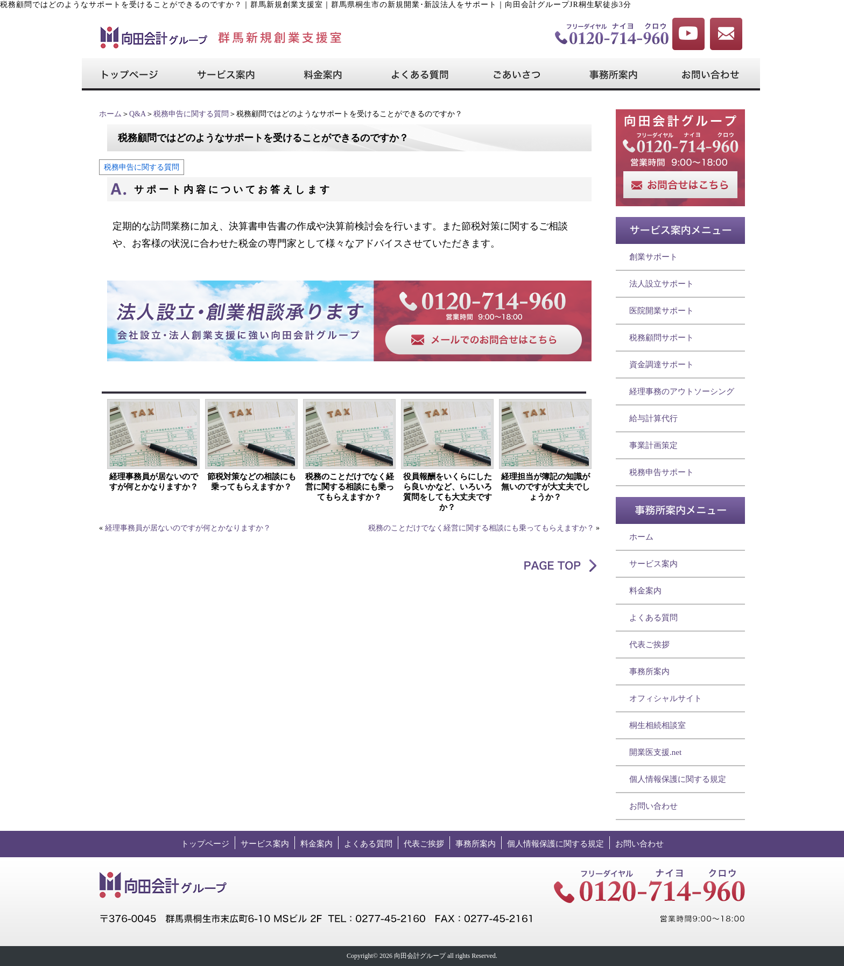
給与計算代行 (653, 418)
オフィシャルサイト (665, 698)
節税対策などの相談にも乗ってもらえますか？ (251, 481)
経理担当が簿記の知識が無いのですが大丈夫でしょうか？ (545, 486)
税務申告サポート (661, 472)
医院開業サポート (661, 310)
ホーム (110, 114)
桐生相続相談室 (657, 725)
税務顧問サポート (661, 337)
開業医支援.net (655, 752)
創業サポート (653, 257)
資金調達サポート (661, 364)
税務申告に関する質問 (191, 114)
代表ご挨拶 (649, 644)
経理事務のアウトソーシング (681, 391)
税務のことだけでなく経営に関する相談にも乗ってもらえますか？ (349, 486)
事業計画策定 (653, 445)
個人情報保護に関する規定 (677, 779)
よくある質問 (653, 617)
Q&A (137, 114)
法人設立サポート (661, 283)
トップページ (205, 843)
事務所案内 (649, 671)
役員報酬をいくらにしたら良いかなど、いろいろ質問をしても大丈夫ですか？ (447, 492)
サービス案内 (653, 563)
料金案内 (645, 590)
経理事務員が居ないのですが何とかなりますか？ (153, 481)
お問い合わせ (653, 806)
